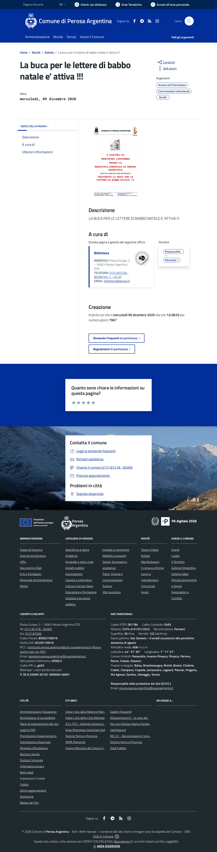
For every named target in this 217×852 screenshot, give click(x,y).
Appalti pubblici (74, 568)
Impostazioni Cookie (32, 778)
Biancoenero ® (123, 841)
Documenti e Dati (31, 568)
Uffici (23, 562)
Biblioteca (101, 253)
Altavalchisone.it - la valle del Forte (132, 718)
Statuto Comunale (31, 760)
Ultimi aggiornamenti (33, 790)
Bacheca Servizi (30, 754)
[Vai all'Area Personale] (170, 4)
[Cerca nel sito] (189, 21)
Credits (24, 784)
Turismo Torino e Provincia (81, 736)
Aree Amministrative (33, 555)
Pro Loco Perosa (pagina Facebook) (131, 724)
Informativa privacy (32, 766)
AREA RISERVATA (106, 846)
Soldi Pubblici (118, 748)
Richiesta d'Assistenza (34, 748)
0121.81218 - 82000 (38, 629)
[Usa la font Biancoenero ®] (90, 4)
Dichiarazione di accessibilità (37, 718)
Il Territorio (177, 562)
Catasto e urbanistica (78, 580)
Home (23, 52)
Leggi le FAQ (28, 730)
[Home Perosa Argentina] (69, 21)
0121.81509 (33, 633)
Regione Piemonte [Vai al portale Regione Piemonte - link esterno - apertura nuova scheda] (33, 4)
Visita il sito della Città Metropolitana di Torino (94, 718)
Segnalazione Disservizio (35, 742)
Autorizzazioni (74, 574)
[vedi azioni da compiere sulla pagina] (166, 68)
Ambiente (71, 555)
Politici (24, 586)
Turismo (107, 586)
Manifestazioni (150, 562)
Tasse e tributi (149, 549)
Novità (36, 52)
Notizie (49, 52)
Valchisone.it (118, 730)
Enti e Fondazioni (30, 574)
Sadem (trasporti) (121, 711)
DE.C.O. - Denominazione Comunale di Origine (138, 736)
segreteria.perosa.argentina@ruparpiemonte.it (57, 656)
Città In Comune (103, 836)
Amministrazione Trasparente (38, 711)
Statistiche (27, 796)
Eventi (175, 549)
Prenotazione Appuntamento (38, 736)
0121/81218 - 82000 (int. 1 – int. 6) (111, 274)
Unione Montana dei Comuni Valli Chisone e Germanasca (101, 748)
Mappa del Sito (29, 802)
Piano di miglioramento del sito (39, 724)
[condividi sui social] (166, 62)
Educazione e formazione (81, 592)
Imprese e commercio (115, 549)
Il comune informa (152, 568)
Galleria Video (179, 574)
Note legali (27, 772)
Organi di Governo (31, 549)
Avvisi (144, 592)
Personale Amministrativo (36, 580)
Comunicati (148, 586)
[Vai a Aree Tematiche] (128, 4)
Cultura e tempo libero (79, 586)
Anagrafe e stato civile (79, 562)
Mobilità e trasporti (114, 555)
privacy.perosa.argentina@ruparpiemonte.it (146, 688)
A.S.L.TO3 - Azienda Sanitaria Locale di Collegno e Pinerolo (102, 724)
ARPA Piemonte (75, 742)
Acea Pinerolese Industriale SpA (85, 730)
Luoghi (175, 555)
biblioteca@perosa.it (117, 281)
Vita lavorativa (111, 592)
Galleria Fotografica (183, 568)
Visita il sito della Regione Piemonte (87, 711)
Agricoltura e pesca (77, 549)
